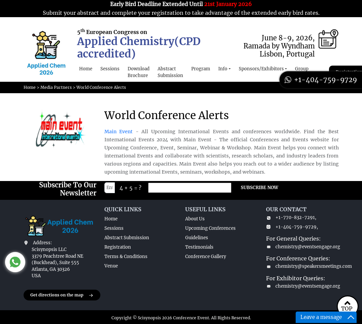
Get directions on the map (62, 295)
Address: (42, 243)
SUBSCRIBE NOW (259, 187)
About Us (195, 219)
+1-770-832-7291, (291, 217)
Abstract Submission (170, 72)
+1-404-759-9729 (321, 79)
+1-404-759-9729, (292, 227)
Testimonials (199, 247)
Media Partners (56, 87)
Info (222, 69)
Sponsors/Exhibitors (261, 69)
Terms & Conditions (125, 256)
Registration (117, 247)
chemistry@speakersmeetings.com (302, 266)
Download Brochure (139, 72)
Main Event (118, 132)
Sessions (110, 69)
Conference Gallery (205, 256)
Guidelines (196, 238)
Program (200, 69)
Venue (111, 266)
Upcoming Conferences (210, 228)
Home (85, 69)
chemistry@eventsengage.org (302, 247)
